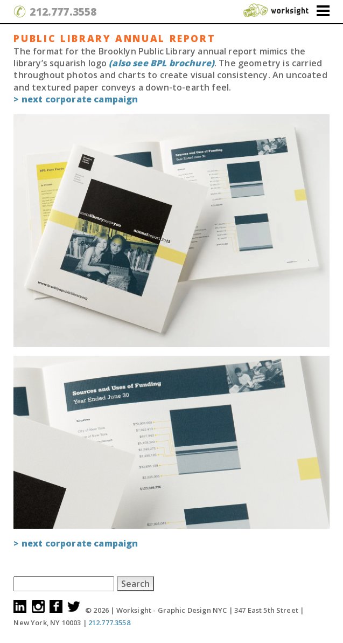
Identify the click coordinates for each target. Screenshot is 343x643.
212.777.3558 (63, 11)
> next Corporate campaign (75, 99)
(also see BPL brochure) (161, 63)
